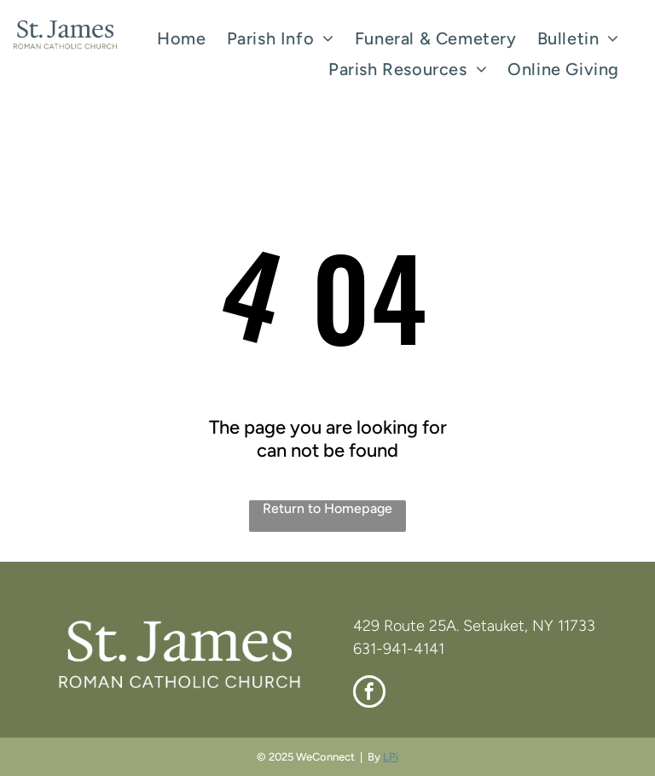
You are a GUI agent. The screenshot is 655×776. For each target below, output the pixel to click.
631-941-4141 (398, 648)
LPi (390, 756)
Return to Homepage (327, 508)
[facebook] (369, 693)
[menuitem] (181, 38)
